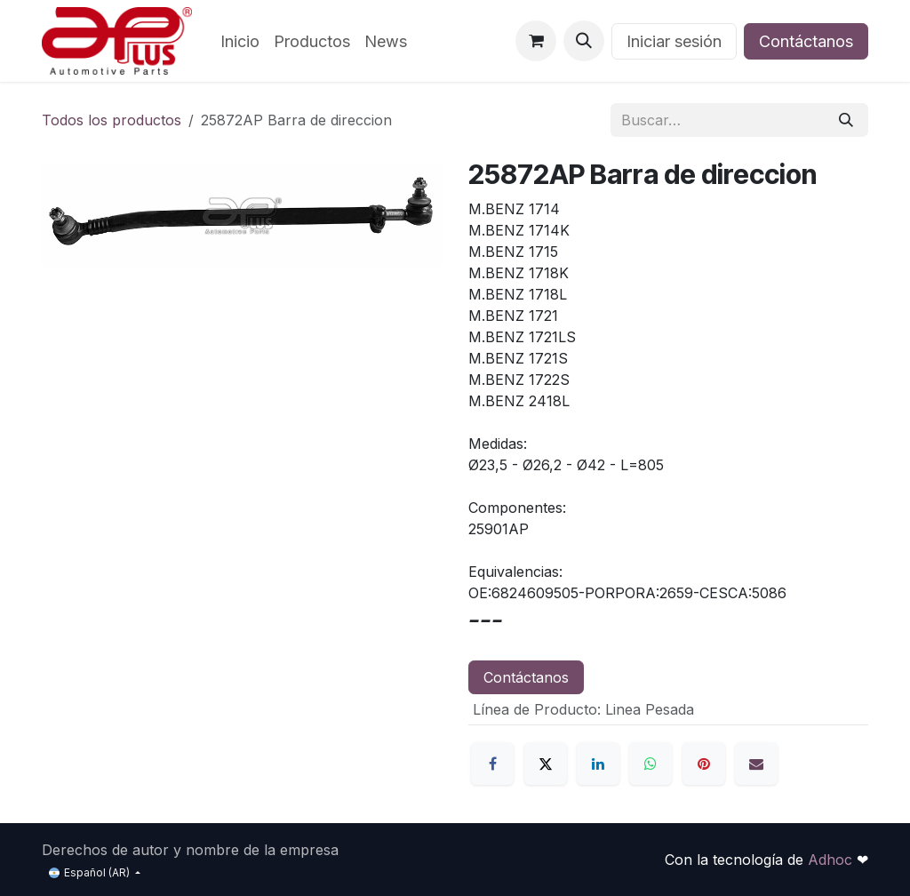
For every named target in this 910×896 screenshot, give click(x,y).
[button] (583, 40)
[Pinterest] (703, 763)
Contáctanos (806, 41)
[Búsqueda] (846, 120)
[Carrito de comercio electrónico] (535, 40)
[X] (545, 763)
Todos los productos (111, 120)
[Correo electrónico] (756, 763)
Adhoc (832, 859)
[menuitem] (240, 41)
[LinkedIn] (598, 763)
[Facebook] (492, 763)
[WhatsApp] (650, 763)
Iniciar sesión (674, 41)
